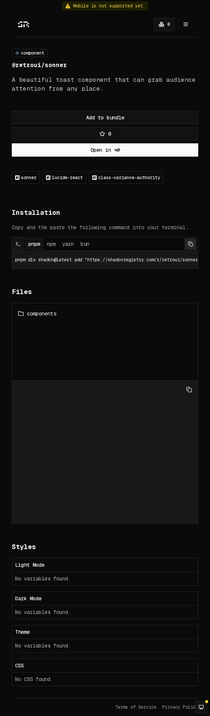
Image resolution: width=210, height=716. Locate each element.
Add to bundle (105, 117)
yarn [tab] (68, 244)
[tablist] (59, 244)
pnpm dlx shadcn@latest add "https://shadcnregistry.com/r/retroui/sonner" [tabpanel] (105, 260)
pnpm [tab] (34, 244)
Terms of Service (135, 707)
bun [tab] (85, 244)
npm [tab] (51, 244)
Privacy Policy (180, 707)
